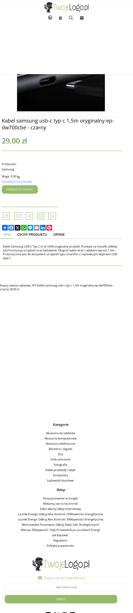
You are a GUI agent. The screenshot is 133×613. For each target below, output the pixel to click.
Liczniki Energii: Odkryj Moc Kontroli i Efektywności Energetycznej (66, 519)
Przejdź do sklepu (22, 189)
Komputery (66, 475)
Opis (10, 234)
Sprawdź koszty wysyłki (19, 182)
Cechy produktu (35, 234)
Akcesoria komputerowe (66, 438)
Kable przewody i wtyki (66, 470)
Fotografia (66, 465)
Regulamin (66, 540)
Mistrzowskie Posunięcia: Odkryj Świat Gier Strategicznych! (66, 525)
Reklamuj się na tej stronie (66, 504)
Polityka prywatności (66, 546)
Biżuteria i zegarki (66, 449)
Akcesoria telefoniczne (66, 444)
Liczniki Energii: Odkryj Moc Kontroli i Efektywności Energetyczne (66, 514)
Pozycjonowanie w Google (66, 498)
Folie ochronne (66, 459)
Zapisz (66, 599)
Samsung (10, 169)
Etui (66, 454)
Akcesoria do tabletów (66, 433)
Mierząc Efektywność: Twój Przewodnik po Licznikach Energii (66, 530)
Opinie (62, 234)
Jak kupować (66, 535)
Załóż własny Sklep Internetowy (66, 509)
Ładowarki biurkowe (66, 480)
